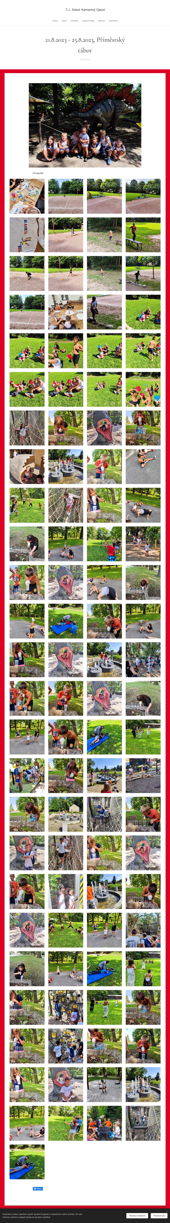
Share (38, 1189)
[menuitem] (52, 21)
